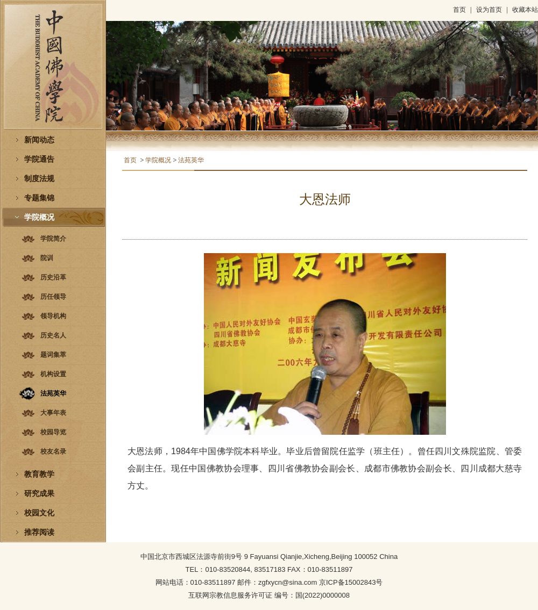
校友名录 (53, 451)
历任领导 (53, 296)
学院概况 (39, 217)
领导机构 (53, 316)
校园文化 (39, 513)
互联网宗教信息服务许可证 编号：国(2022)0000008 (269, 595)
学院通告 (39, 159)
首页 (459, 9)
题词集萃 (53, 354)
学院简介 (53, 238)
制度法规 (39, 179)
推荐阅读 (39, 532)
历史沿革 (53, 277)
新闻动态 (39, 140)
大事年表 (53, 413)
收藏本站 (525, 9)
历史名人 (53, 335)
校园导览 (53, 432)
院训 (46, 258)
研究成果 (39, 494)
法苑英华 (53, 393)
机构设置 (53, 374)
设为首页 (489, 9)
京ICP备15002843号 (351, 582)
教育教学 (39, 474)
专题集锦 (39, 198)
